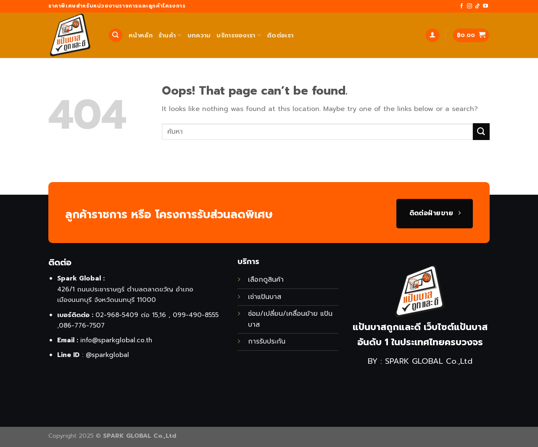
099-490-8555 (196, 315)
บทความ (199, 35)
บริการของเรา (238, 35)
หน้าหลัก (141, 35)
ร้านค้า (170, 35)
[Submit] (481, 131)
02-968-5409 (116, 315)
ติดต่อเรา (280, 35)
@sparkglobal (107, 355)
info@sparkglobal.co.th (116, 340)
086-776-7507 (82, 325)
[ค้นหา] (115, 35)
